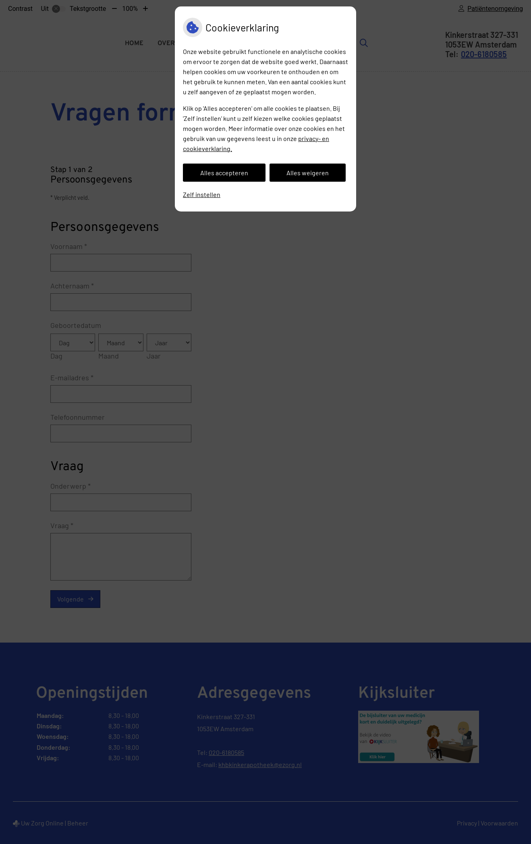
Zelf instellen (201, 194)
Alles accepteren (224, 172)
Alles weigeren (307, 172)
